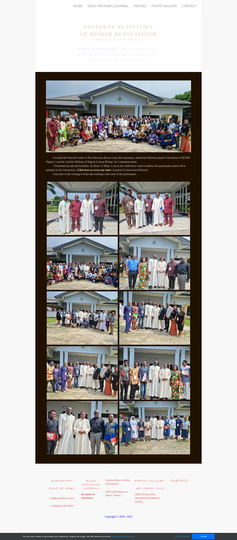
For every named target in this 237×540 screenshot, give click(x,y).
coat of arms (62, 488)
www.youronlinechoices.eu (123, 536)
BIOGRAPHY (62, 481)
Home (78, 6)
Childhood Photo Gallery (62, 498)
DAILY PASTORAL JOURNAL (92, 485)
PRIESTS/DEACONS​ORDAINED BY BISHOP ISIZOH (147, 498)
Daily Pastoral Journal (108, 6)
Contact (189, 6)
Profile (140, 6)
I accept (203, 536)
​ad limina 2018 (150, 488)
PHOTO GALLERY (164, 6)
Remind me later (182, 536)
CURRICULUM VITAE (62, 506)
